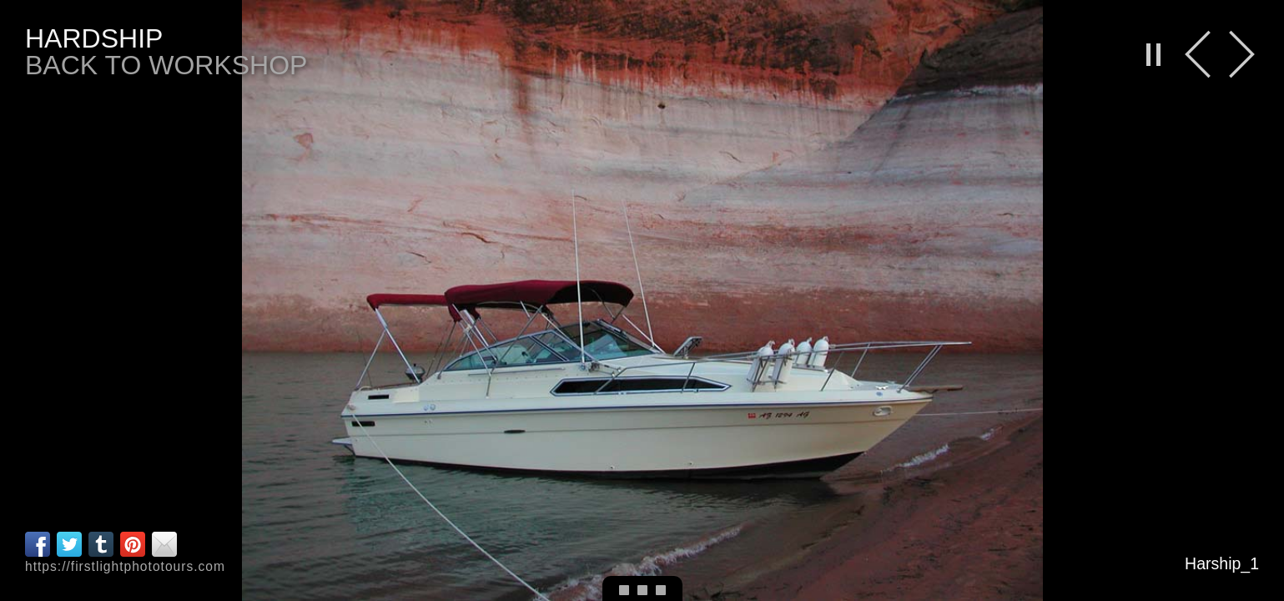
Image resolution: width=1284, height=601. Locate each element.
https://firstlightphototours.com (125, 566)
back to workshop (166, 65)
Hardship (94, 38)
